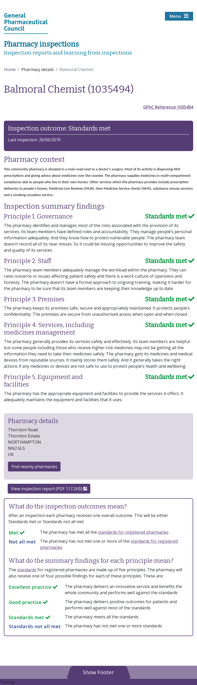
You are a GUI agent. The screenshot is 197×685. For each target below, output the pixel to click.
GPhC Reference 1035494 (168, 107)
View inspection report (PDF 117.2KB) (49, 488)
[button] (98, 672)
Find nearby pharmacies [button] (34, 466)
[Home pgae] (26, 23)
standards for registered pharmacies (133, 532)
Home (10, 69)
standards (26, 570)
